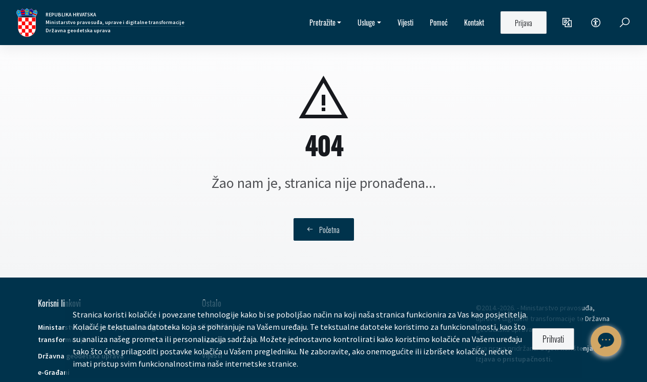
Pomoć (439, 22)
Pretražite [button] (322, 22)
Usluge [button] (366, 22)
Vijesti (405, 22)
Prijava (523, 22)
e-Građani (54, 372)
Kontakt (474, 22)
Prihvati (553, 339)
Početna (323, 229)
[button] (567, 22)
